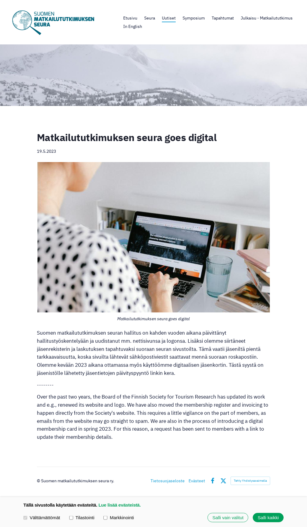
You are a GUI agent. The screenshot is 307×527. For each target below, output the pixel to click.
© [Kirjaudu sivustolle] (39, 480)
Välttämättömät (41, 517)
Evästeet (197, 481)
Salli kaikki (268, 517)
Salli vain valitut (227, 517)
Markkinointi (118, 517)
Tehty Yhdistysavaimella (250, 481)
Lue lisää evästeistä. (119, 504)
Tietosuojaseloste (168, 481)
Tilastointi (81, 517)
